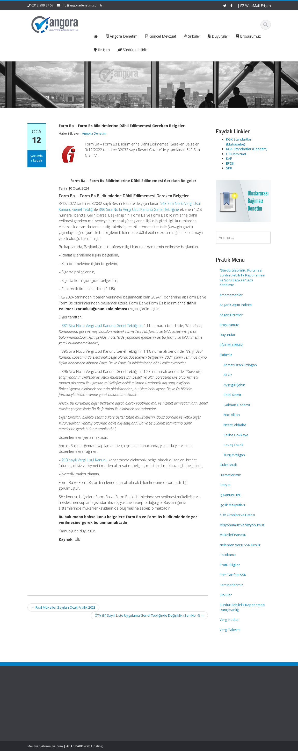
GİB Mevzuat (236, 153)
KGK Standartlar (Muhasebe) (238, 142)
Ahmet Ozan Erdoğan (240, 365)
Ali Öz (227, 374)
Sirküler (226, 595)
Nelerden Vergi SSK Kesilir (240, 545)
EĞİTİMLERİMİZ (231, 345)
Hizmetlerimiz (230, 474)
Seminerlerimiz (231, 584)
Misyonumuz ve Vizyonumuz (242, 525)
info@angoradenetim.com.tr (82, 5)
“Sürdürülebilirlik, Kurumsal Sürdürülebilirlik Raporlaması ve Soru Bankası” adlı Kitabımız (242, 277)
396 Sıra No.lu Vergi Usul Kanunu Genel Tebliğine (139, 209)
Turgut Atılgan (234, 455)
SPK (229, 168)
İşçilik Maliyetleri (232, 505)
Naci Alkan (231, 414)
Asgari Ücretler (231, 314)
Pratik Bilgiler (230, 564)
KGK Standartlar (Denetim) (246, 149)
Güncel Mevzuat (126, 709)
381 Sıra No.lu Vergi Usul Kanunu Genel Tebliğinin (102, 325)
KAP (229, 158)
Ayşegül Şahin (234, 385)
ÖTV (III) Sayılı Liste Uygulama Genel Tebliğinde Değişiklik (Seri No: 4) (149, 615)
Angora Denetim (94, 133)
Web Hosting (93, 746)
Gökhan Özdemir (236, 404)
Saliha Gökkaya (235, 435)
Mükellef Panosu (233, 534)
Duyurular (227, 334)
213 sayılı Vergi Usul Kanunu (84, 459)
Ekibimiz (226, 354)
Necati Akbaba (234, 424)
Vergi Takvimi (230, 629)
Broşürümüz (229, 324)
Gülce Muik (228, 464)
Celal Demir (232, 394)
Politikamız (228, 554)
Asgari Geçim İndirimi (236, 304)
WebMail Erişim (256, 5)
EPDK (230, 163)
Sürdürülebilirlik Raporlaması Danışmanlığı (242, 607)
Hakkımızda (123, 699)
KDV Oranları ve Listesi (237, 514)
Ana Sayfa (122, 694)
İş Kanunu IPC (230, 494)
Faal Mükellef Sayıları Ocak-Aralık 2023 (63, 607)
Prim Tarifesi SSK (233, 574)
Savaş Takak (233, 444)
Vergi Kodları (229, 619)
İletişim (225, 484)
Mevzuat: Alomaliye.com (45, 746)
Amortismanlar (231, 295)
